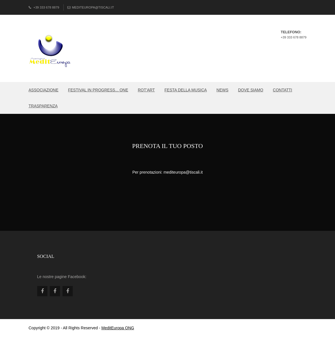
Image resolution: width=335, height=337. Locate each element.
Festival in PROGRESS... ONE (98, 90)
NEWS (222, 90)
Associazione (44, 90)
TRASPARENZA (43, 106)
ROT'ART (146, 90)
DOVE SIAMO (250, 90)
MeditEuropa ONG (117, 328)
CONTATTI (282, 90)
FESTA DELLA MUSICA (186, 90)
